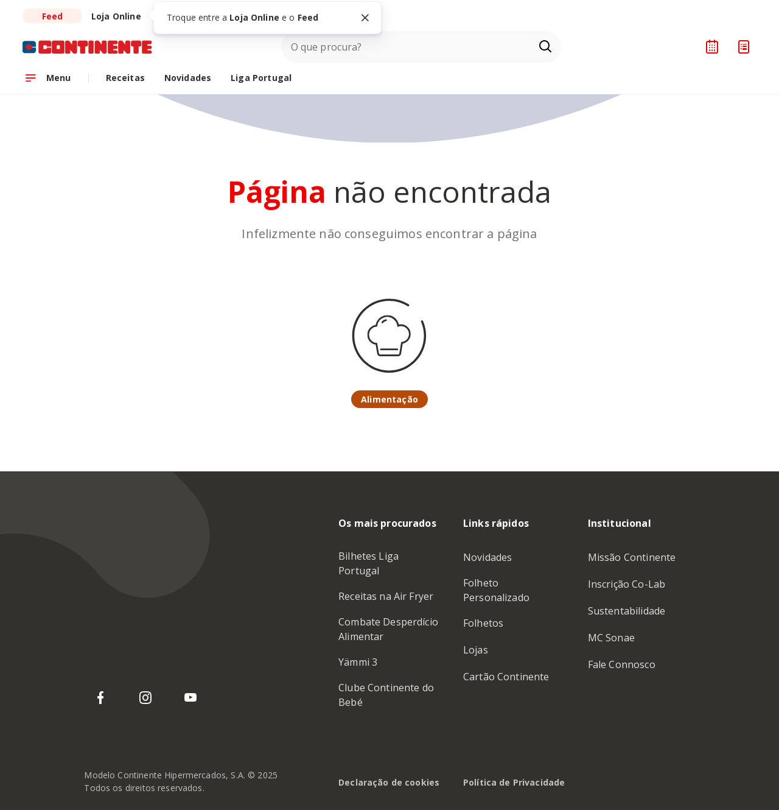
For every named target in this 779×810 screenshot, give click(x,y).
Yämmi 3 (357, 662)
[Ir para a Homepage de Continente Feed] (87, 47)
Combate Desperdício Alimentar (388, 629)
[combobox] (421, 47)
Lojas (475, 650)
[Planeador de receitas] (712, 46)
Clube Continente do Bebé (386, 695)
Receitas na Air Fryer (385, 596)
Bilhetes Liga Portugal (368, 563)
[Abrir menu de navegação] (48, 78)
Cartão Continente (506, 676)
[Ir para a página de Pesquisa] (545, 46)
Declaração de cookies (388, 782)
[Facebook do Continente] (100, 698)
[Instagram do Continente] (145, 698)
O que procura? (326, 47)
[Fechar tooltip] (365, 17)
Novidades (487, 557)
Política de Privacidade (514, 782)
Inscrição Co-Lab (626, 584)
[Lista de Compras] (743, 46)
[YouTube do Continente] (190, 698)
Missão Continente (632, 557)
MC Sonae (611, 637)
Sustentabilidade (626, 611)
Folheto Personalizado (496, 590)
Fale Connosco (621, 664)
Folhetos (483, 623)
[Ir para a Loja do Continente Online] (116, 15)
